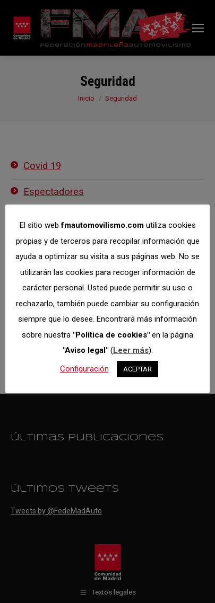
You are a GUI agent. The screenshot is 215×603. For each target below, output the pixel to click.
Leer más (131, 350)
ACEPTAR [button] (137, 369)
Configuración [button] (84, 369)
